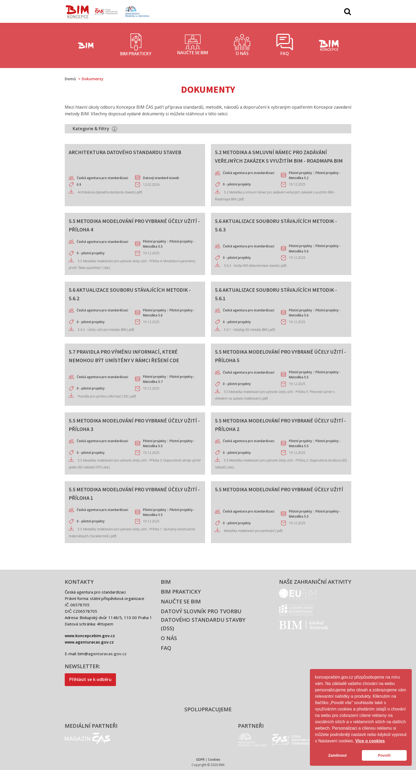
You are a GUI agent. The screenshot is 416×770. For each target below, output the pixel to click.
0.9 (79, 184)
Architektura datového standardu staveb (125, 152)
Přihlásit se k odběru (90, 679)
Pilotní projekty (300, 173)
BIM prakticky (181, 591)
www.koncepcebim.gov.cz (90, 635)
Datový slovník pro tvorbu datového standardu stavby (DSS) (203, 620)
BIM (166, 581)
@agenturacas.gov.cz (105, 653)
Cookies (214, 759)
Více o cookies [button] (370, 741)
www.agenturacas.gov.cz (89, 642)
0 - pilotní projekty (237, 184)
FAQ (166, 647)
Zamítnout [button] (337, 755)
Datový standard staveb (161, 178)
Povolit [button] (384, 755)
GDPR (200, 759)
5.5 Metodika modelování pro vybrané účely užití (279, 489)
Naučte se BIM (181, 601)
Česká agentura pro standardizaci (102, 178)
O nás (169, 638)
